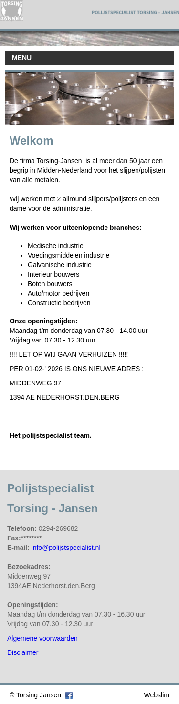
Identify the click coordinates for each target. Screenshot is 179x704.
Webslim (156, 695)
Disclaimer (22, 652)
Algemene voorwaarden (42, 638)
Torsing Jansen (38, 695)
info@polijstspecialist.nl (66, 547)
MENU (22, 58)
